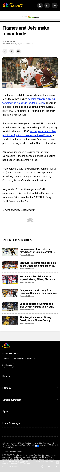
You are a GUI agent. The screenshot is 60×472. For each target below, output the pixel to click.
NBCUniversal (17, 452)
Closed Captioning (26, 443)
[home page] (12, 5)
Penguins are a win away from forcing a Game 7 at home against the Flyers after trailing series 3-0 (38, 291)
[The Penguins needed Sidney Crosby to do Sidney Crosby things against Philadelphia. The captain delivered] (10, 320)
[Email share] (18, 51)
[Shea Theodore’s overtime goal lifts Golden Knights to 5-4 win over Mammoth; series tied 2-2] (10, 306)
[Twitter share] (11, 51)
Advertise (6, 443)
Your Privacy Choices (48, 445)
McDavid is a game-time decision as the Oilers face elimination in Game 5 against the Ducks (38, 264)
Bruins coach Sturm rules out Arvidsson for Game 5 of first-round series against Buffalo (36, 250)
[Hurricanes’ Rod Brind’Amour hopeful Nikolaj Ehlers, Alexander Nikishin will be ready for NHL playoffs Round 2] (10, 279)
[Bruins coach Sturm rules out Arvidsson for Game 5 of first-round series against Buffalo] (10, 252)
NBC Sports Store (46, 443)
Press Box (6, 445)
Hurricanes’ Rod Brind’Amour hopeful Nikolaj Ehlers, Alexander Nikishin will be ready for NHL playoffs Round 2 (38, 278)
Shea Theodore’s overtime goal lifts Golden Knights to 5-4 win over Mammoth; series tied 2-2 (36, 305)
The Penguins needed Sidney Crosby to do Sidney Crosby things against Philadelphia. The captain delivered (37, 319)
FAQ (36, 443)
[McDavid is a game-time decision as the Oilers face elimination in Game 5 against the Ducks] (10, 265)
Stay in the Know (9, 354)
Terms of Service (18, 447)
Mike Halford (10, 41)
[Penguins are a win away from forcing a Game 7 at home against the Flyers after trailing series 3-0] (10, 293)
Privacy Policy (27, 445)
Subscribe (8, 365)
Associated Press (27, 255)
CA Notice (6, 447)
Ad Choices (16, 445)
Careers (14, 443)
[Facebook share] (4, 51)
